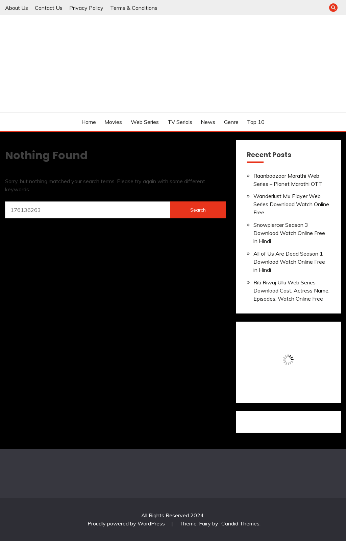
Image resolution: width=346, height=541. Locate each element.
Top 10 (256, 121)
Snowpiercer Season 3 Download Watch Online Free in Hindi (289, 232)
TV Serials (180, 121)
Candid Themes (240, 523)
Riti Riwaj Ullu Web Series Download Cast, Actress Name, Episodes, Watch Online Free (291, 290)
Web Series (145, 121)
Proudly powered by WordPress (127, 523)
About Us (16, 7)
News (208, 121)
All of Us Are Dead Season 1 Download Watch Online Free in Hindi (289, 261)
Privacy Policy (86, 7)
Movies (113, 121)
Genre (231, 121)
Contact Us (49, 7)
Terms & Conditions (133, 7)
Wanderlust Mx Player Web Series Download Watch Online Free (291, 204)
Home (88, 121)
